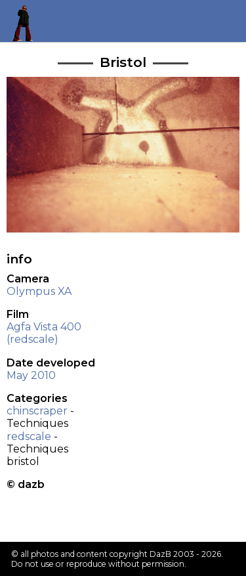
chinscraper (37, 411)
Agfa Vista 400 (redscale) (44, 333)
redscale (29, 436)
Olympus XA (39, 291)
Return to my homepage (27, 20)
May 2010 (31, 375)
